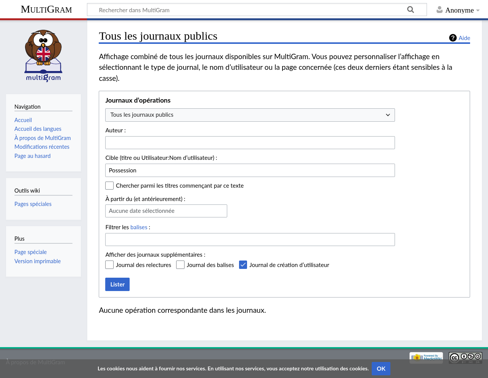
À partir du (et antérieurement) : (145, 198)
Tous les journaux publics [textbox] (141, 114)
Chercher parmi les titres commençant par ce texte (180, 185)
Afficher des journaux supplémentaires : (155, 254)
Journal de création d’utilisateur (289, 264)
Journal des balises (210, 264)
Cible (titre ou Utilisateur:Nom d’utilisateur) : (161, 157)
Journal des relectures (143, 264)
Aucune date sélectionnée (141, 210)
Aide (464, 37)
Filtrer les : (127, 227)
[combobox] (250, 115)
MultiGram (46, 9)
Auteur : (115, 130)
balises (138, 227)
